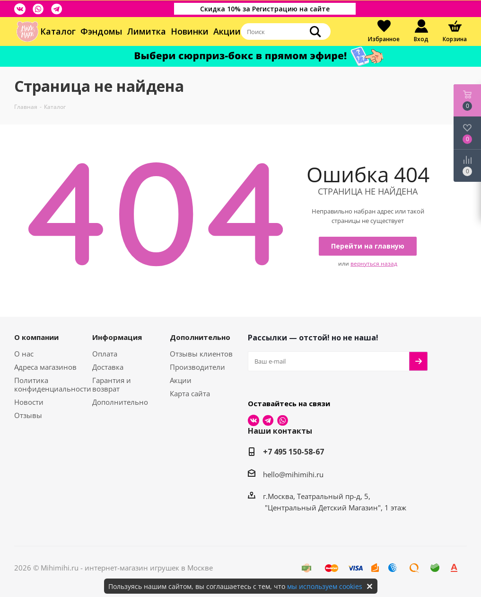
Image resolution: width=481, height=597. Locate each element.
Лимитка (146, 31)
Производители (197, 367)
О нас (24, 353)
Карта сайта (190, 393)
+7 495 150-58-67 (293, 451)
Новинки (190, 31)
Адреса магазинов (45, 367)
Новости (29, 402)
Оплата (104, 353)
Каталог (58, 31)
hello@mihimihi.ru (293, 474)
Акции (227, 31)
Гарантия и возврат (111, 384)
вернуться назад (373, 263)
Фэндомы (101, 31)
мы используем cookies (324, 586)
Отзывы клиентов (201, 353)
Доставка (107, 367)
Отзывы (28, 415)
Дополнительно (120, 402)
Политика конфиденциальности (52, 384)
